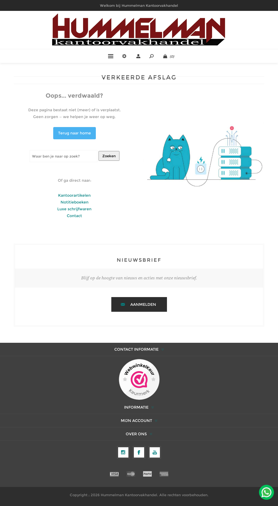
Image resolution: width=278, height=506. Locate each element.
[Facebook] (139, 452)
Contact (74, 215)
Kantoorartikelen (74, 195)
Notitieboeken (75, 202)
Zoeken (109, 156)
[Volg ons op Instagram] (123, 452)
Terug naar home (74, 133)
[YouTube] (155, 452)
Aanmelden (143, 304)
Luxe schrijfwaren (74, 208)
